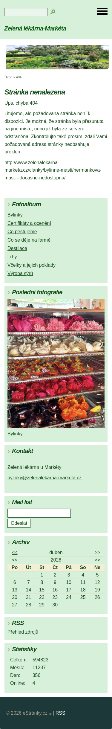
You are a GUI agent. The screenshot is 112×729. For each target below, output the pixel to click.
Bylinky (15, 214)
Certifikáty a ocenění (29, 223)
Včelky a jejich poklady (31, 265)
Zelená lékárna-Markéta (35, 28)
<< (15, 552)
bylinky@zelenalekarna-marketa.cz (44, 477)
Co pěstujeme (22, 231)
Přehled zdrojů (22, 632)
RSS (60, 713)
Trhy (12, 256)
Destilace (17, 248)
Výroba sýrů (20, 273)
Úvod (8, 77)
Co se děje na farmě (28, 240)
